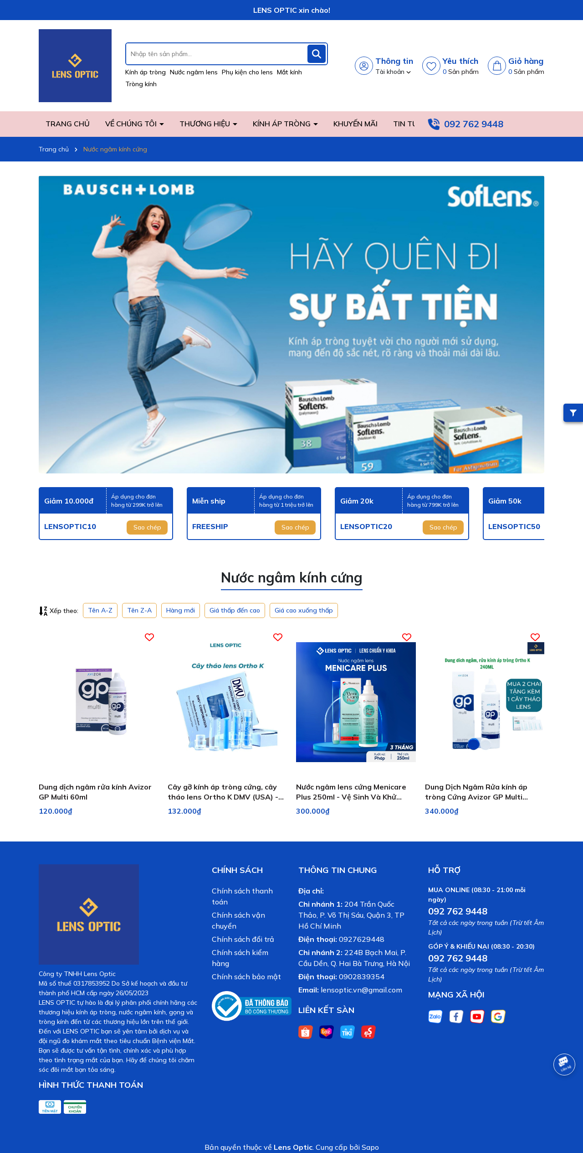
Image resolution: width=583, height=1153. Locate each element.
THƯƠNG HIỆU (205, 123)
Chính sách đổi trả (243, 939)
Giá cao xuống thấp (304, 610)
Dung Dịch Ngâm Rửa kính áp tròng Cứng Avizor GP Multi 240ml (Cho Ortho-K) (476, 792)
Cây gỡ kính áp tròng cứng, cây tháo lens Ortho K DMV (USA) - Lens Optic (223, 792)
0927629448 (361, 939)
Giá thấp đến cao (235, 610)
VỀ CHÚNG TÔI (132, 123)
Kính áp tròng (145, 72)
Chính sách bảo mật (246, 976)
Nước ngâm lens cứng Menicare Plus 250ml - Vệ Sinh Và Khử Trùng (351, 792)
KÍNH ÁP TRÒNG (282, 123)
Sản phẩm (461, 72)
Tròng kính (141, 84)
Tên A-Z (100, 610)
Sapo (370, 1147)
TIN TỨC (408, 123)
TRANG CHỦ (68, 123)
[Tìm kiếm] (316, 54)
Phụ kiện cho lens (247, 72)
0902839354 (361, 976)
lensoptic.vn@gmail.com (361, 989)
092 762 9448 (473, 124)
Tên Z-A (139, 610)
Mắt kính (289, 72)
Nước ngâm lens (194, 72)
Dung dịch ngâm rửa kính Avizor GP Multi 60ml (95, 791)
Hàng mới (180, 610)
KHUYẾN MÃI (355, 123)
